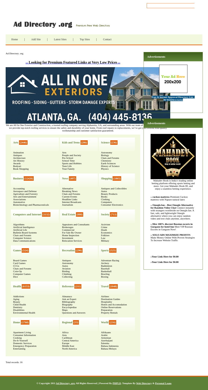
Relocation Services (72, 240)
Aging (16, 299)
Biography (67, 304)
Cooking (17, 337)
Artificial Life (20, 229)
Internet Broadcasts (71, 202)
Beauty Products (109, 194)
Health (17, 286)
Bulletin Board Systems (25, 232)
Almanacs (67, 296)
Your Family (68, 168)
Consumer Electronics (112, 204)
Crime (104, 227)
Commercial (68, 229)
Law (103, 238)
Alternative (67, 188)
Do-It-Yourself (20, 340)
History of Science (110, 166)
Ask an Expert (69, 299)
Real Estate (68, 214)
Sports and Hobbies (72, 163)
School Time (68, 160)
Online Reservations (111, 307)
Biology (105, 155)
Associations (19, 199)
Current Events (69, 196)
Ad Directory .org (61, 24)
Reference (68, 286)
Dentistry (17, 307)
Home (14, 39)
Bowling (105, 274)
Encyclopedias (69, 307)
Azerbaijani (107, 340)
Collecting (67, 276)
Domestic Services (22, 343)
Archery (105, 263)
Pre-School (67, 158)
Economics (106, 232)
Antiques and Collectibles (114, 188)
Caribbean (67, 337)
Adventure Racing (110, 260)
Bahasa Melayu (108, 348)
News (65, 178)
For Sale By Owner (71, 232)
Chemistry (106, 160)
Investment (67, 238)
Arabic (104, 335)
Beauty (16, 301)
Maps (65, 310)
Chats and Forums (22, 235)
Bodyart (17, 166)
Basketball (106, 271)
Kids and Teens (71, 142)
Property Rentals (109, 312)
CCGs (16, 265)
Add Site (36, 39)
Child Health (19, 304)
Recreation (68, 250)
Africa (65, 332)
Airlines (105, 296)
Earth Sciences (108, 163)
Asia (64, 335)
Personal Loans (163, 383)
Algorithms (18, 224)
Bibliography (68, 301)
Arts (15, 142)
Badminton (106, 265)
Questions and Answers (73, 312)
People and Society (71, 155)
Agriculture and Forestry (25, 194)
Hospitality (106, 301)
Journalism (67, 204)
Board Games (20, 260)
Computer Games (22, 274)
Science (105, 142)
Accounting (19, 188)
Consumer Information (24, 335)
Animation (18, 152)
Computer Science (22, 238)
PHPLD (117, 383)
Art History (18, 160)
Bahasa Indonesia (109, 346)
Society (105, 214)
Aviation (66, 268)
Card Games (19, 263)
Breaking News (70, 191)
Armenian (106, 337)
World (105, 322)
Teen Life (67, 166)
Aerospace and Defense (25, 191)
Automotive (19, 202)
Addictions (18, 296)
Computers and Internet (27, 214)
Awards (17, 163)
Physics (105, 168)
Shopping (106, 178)
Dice (15, 276)
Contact (107, 39)
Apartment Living (22, 332)
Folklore (105, 235)
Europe (65, 343)
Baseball (105, 268)
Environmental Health (24, 312)
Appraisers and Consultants (76, 224)
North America (69, 348)
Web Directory (144, 383)
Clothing (105, 199)
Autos (65, 265)
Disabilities (18, 310)
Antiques (17, 155)
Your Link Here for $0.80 (165, 256)
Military (105, 240)
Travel (105, 286)
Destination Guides (110, 299)
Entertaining (19, 348)
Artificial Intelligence (24, 227)
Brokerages (67, 227)
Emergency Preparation (24, 346)
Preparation (107, 310)
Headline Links (70, 199)
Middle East (68, 346)
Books (104, 196)
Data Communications (24, 240)
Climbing (67, 274)
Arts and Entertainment (24, 196)
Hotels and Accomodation (114, 304)
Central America (70, 340)
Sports (105, 250)
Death (104, 229)
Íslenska (105, 343)
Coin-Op (17, 271)
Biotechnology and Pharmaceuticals (31, 204)
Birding (66, 271)
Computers (106, 202)
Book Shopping (21, 168)
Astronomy (67, 263)
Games (17, 250)
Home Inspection (70, 235)
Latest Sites (60, 39)
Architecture (19, 158)
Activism (105, 224)
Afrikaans (106, 332)
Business (18, 178)
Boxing (104, 276)
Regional (67, 322)
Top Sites (85, 39)
